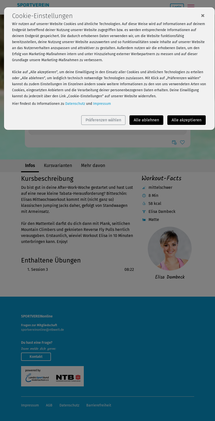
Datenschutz (75, 104)
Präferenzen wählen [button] (103, 120)
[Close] (203, 15)
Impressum (102, 104)
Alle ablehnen (146, 120)
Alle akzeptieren (186, 120)
